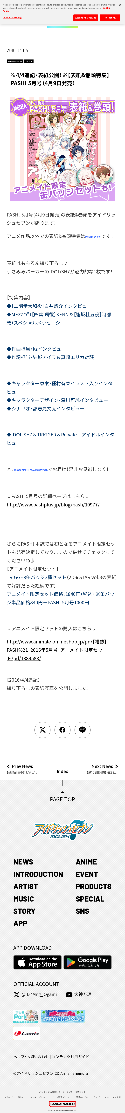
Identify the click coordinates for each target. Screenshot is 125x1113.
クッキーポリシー (38, 1097)
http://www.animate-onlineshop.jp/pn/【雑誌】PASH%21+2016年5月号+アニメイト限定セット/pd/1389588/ (57, 649)
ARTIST (25, 886)
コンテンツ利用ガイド (70, 1056)
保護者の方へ (82, 1097)
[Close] (119, 3)
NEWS (23, 861)
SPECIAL (90, 898)
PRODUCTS (94, 886)
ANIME (86, 861)
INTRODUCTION (38, 874)
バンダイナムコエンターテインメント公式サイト (62, 1092)
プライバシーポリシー (14, 1097)
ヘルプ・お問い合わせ (31, 1056)
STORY (24, 910)
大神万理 (79, 994)
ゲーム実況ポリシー (61, 1097)
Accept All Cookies (85, 16)
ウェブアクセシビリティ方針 (107, 1097)
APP (20, 923)
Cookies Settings (12, 15)
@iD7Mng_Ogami (35, 994)
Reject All (110, 16)
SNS (82, 910)
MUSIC (23, 898)
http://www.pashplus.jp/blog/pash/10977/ (53, 504)
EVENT (87, 874)
